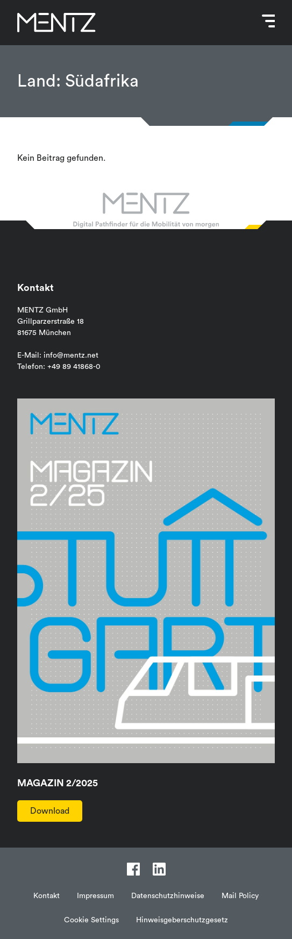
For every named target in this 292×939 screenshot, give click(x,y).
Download (49, 811)
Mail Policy (240, 896)
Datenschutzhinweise (167, 896)
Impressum (95, 896)
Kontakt (46, 896)
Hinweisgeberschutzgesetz (182, 920)
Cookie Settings (91, 920)
